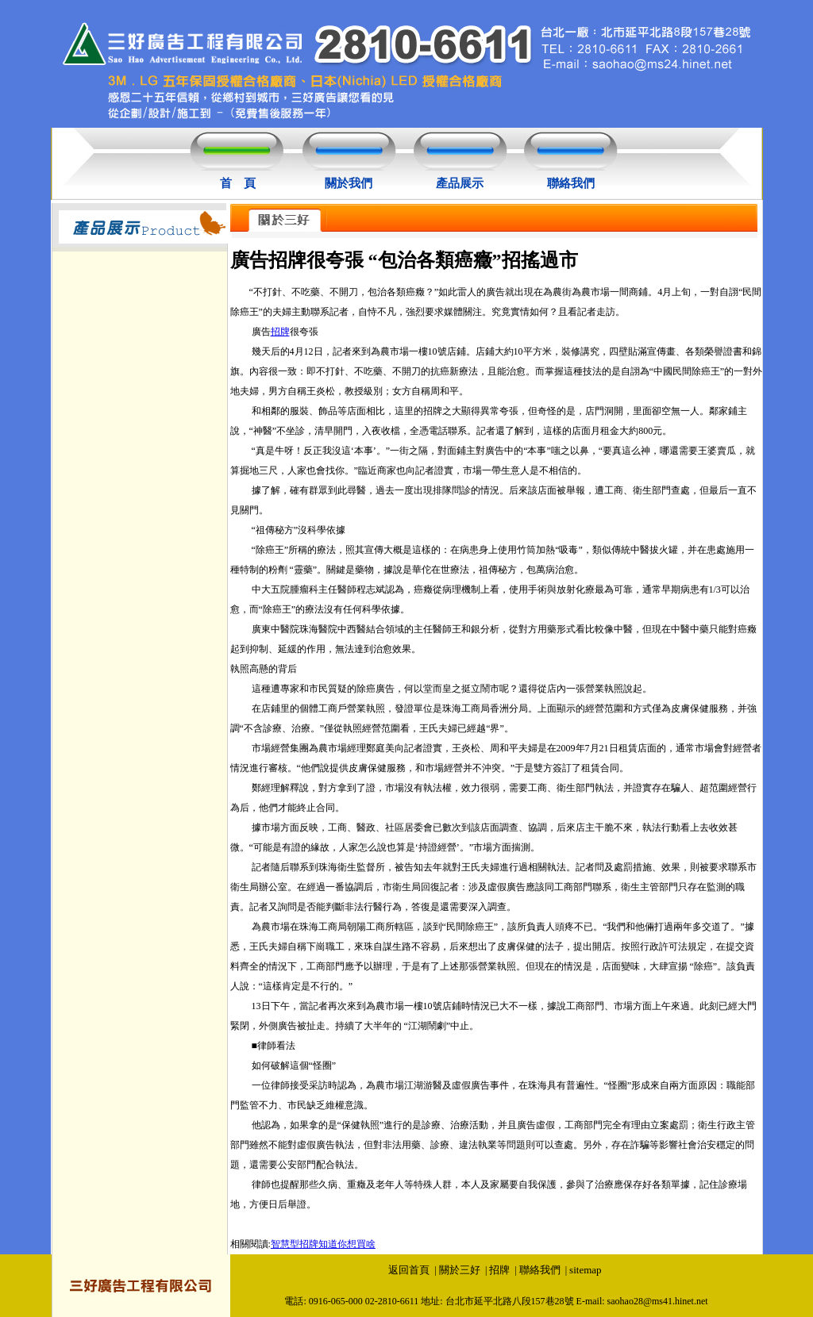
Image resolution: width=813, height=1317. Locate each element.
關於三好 (459, 1270)
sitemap (585, 1270)
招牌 (280, 331)
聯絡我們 (571, 183)
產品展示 (460, 183)
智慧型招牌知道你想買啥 (323, 1244)
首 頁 (238, 183)
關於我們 (348, 183)
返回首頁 (409, 1270)
